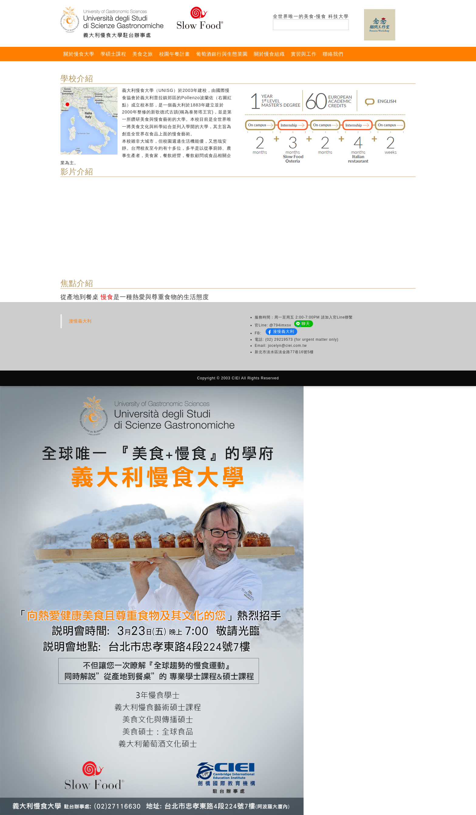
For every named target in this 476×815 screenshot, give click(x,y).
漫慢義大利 (80, 321)
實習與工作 (304, 54)
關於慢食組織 (269, 54)
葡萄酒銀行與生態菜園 (222, 54)
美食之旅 (142, 54)
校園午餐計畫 (174, 54)
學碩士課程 (113, 54)
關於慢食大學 (78, 54)
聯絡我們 (333, 54)
